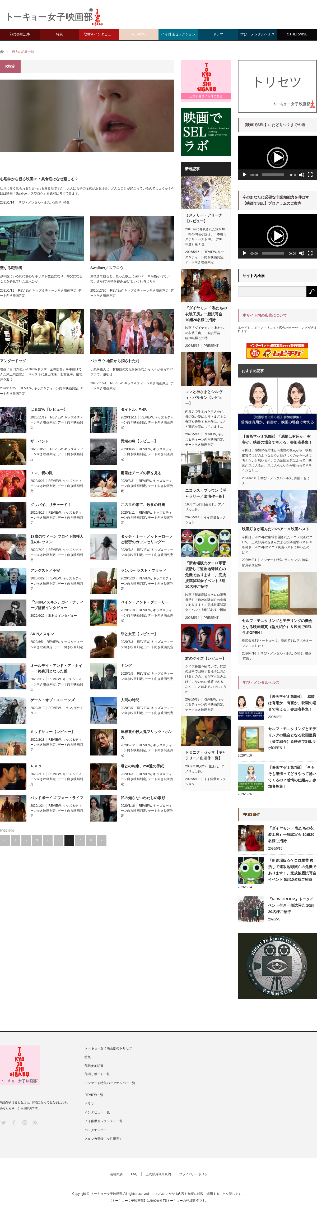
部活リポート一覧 (97, 1074)
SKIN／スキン (42, 634)
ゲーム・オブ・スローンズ (52, 700)
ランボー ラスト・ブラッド (143, 570)
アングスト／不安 (45, 570)
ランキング (292, 560)
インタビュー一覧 (97, 1112)
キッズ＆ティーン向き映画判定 (54, 290)
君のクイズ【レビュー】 (205, 658)
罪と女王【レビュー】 (139, 634)
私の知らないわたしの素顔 (143, 798)
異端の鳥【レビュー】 (139, 441)
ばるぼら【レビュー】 (48, 409)
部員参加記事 (20, 34)
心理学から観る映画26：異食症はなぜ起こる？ (39, 179)
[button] (277, 157)
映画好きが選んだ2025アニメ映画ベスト (275, 529)
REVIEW (138, 34)
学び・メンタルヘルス (257, 34)
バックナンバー (96, 1130)
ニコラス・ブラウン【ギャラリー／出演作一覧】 (205, 493)
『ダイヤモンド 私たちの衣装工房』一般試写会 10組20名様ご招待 (206, 314)
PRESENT (211, 346)
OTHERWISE (297, 34)
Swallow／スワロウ (106, 268)
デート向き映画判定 (159, 555)
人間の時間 (130, 700)
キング (126, 665)
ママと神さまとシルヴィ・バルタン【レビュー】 (203, 398)
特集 (59, 34)
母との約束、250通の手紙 (142, 766)
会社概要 (116, 1174)
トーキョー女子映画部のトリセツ (108, 1048)
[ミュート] (301, 174)
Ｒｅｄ (35, 766)
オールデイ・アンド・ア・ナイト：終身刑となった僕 (56, 668)
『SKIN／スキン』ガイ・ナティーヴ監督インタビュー (56, 605)
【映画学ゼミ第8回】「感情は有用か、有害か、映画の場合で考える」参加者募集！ (277, 439)
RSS (35, 1122)
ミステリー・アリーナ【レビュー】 (203, 218)
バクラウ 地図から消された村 (114, 361)
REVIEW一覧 (94, 1095)
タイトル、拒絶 (134, 409)
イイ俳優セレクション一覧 (104, 1121)
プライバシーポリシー (195, 1174)
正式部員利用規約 (158, 1174)
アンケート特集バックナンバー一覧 (110, 1083)
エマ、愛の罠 (41, 473)
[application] (277, 158)
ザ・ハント (39, 441)
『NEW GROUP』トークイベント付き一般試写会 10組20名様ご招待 (291, 905)
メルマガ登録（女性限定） (104, 1139)
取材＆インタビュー (99, 34)
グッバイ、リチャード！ (50, 505)
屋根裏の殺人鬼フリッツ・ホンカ (147, 734)
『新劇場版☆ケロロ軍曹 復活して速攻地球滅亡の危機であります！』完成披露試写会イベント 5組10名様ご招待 (205, 575)
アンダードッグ (13, 361)
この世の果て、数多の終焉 (143, 505)
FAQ (134, 1174)
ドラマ (218, 34)
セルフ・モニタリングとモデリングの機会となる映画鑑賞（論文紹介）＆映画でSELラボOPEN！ (277, 627)
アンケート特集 (271, 560)
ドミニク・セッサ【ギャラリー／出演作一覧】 (205, 755)
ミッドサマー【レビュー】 (52, 732)
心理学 (57, 202)
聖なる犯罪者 (11, 268)
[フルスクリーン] (310, 174)
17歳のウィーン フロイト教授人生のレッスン (56, 539)
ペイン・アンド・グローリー (145, 602)
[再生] (244, 174)
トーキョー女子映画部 (107, 1194)
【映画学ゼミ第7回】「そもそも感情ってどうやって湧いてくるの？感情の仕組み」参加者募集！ (292, 777)
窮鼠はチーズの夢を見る (141, 473)
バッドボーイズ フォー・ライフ (56, 798)
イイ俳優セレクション (178, 34)
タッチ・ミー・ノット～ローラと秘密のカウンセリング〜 (147, 539)
